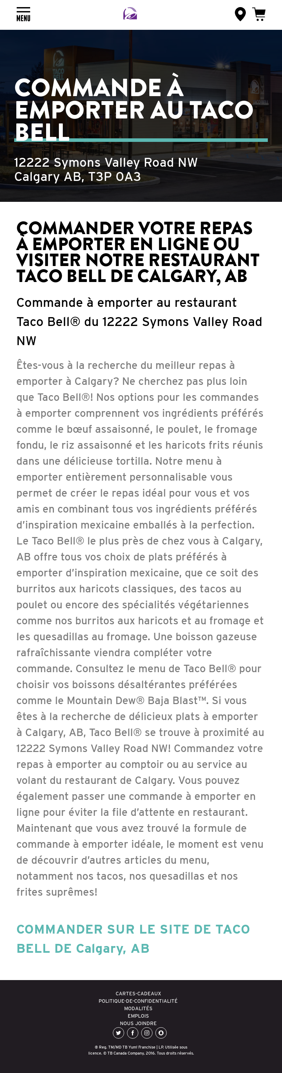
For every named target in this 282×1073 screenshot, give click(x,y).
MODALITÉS (138, 1008)
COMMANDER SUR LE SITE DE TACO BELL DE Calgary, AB (133, 938)
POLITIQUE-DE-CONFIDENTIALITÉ (138, 1001)
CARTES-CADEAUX (138, 993)
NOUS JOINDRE (138, 1023)
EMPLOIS (138, 1016)
